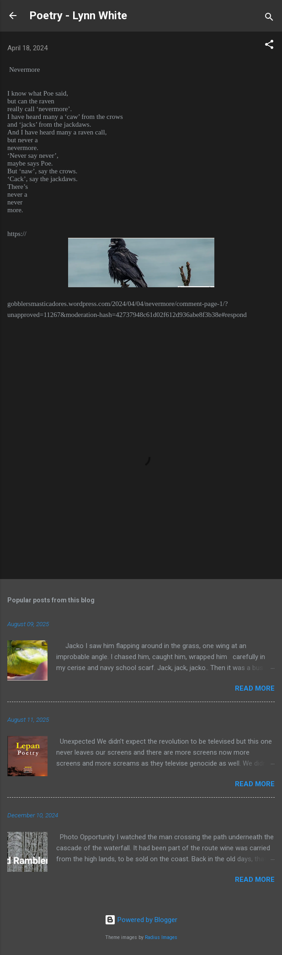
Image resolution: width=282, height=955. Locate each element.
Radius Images (161, 937)
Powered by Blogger (141, 920)
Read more (255, 688)
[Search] (269, 18)
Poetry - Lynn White (78, 15)
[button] (269, 46)
